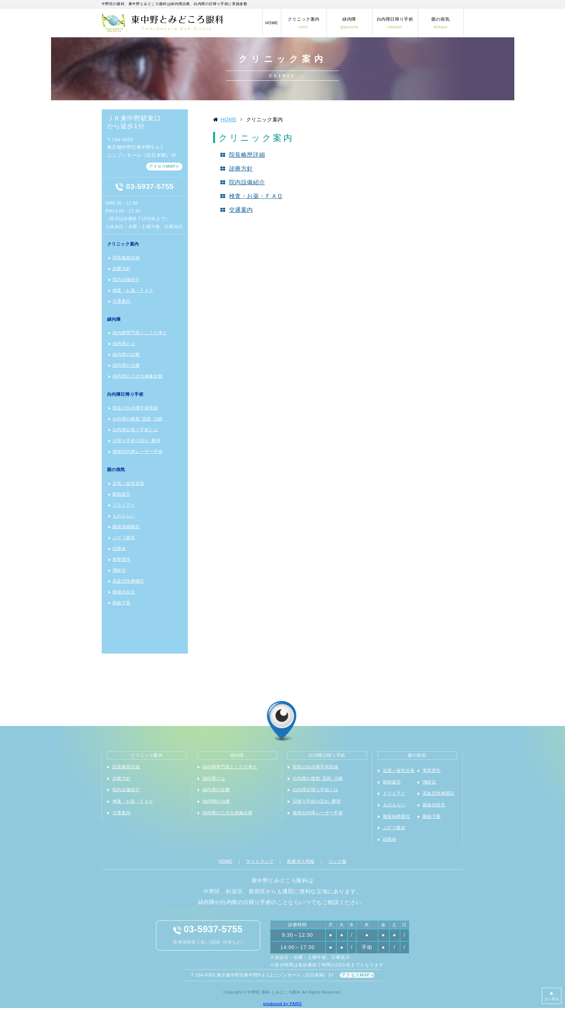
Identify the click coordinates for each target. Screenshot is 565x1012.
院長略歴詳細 (126, 257)
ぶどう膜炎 (124, 537)
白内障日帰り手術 (395, 23)
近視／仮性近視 (128, 483)
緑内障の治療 (126, 365)
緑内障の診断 (126, 354)
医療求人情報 (301, 861)
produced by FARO (282, 1003)
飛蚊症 (119, 570)
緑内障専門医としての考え (140, 332)
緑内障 (349, 23)
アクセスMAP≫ (164, 166)
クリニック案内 (304, 23)
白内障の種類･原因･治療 (138, 418)
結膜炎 (119, 548)
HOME (271, 23)
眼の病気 (440, 23)
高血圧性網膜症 (128, 581)
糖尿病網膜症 (126, 526)
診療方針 (122, 268)
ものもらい (124, 515)
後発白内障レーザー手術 (138, 451)
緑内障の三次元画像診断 (138, 376)
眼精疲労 (122, 494)
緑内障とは (124, 343)
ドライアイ (124, 505)
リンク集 (337, 861)
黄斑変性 (122, 559)
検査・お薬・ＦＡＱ (133, 290)
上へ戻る (551, 995)
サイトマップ (260, 861)
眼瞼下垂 (122, 602)
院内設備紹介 (126, 279)
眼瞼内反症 (124, 592)
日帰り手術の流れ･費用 (137, 440)
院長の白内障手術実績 (135, 408)
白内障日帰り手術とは (135, 429)
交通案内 (122, 301)
